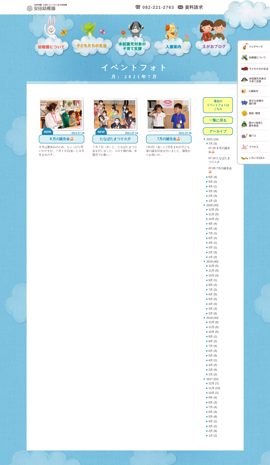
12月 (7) (213, 383)
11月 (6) (213, 327)
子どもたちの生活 (92, 36)
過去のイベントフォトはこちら (218, 105)
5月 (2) (212, 181)
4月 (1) (212, 186)
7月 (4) (212, 345)
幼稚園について (52, 36)
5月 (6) (212, 355)
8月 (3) (212, 284)
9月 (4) (212, 223)
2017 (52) (212, 379)
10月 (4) (213, 275)
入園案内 (174, 36)
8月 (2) (212, 341)
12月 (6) (213, 322)
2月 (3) (212, 195)
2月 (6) (212, 313)
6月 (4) (212, 177)
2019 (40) (212, 261)
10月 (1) (213, 392)
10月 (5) (213, 219)
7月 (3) (212, 143)
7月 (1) (212, 233)
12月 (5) (213, 209)
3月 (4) (212, 191)
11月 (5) (213, 214)
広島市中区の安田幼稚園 (69, 7)
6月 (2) (212, 238)
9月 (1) (212, 280)
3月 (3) (212, 308)
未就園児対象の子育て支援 (133, 36)
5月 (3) (212, 299)
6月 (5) (212, 294)
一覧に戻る (217, 120)
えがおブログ (214, 36)
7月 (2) (212, 289)
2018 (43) (212, 317)
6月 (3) (212, 350)
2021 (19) (212, 139)
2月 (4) (212, 369)
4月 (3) (212, 304)
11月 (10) (214, 388)
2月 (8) (212, 430)
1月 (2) (212, 200)
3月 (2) (212, 426)
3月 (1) (212, 247)
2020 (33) (212, 205)
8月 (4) (212, 228)
